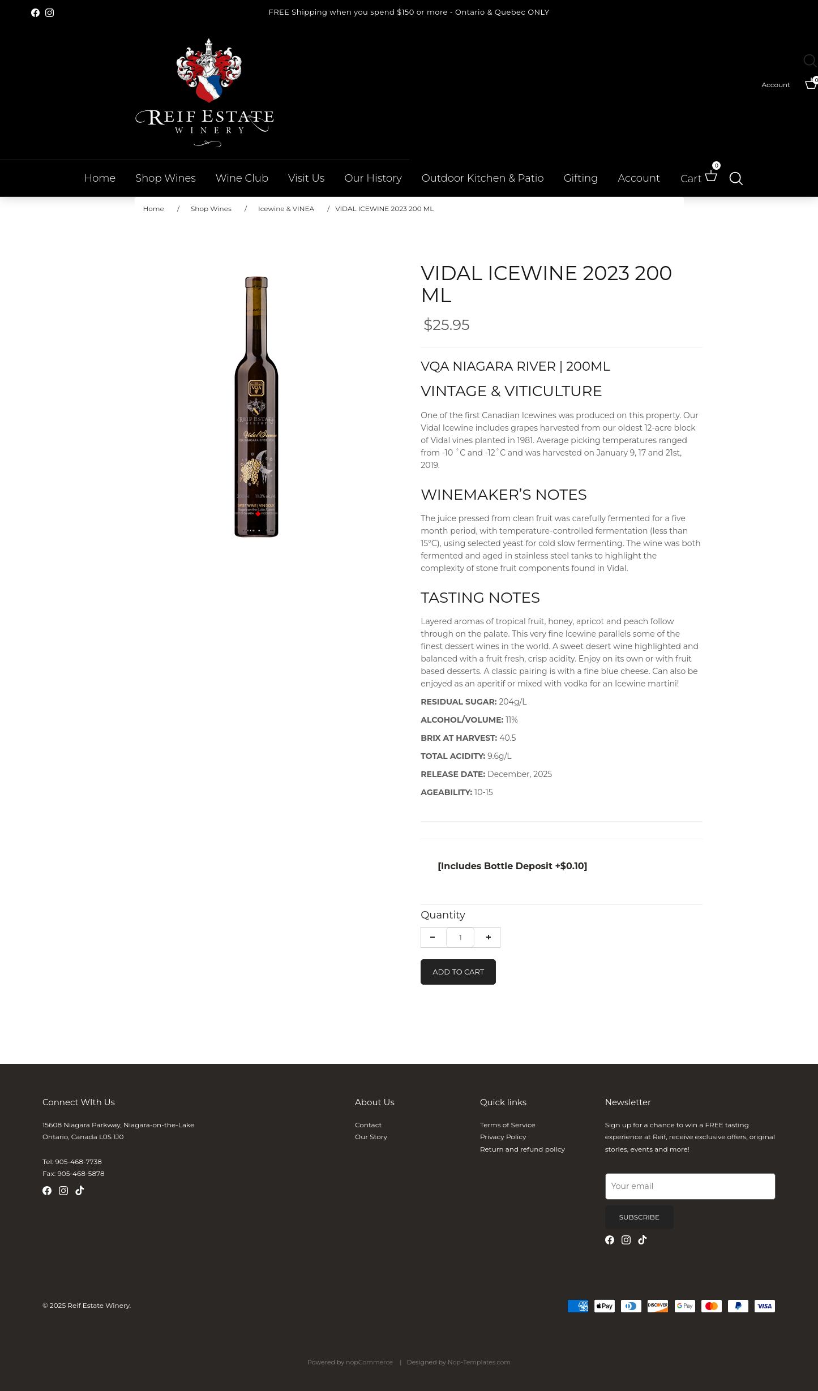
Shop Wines (165, 178)
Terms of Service (508, 1124)
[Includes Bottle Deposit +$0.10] (512, 866)
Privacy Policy (503, 1136)
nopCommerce (369, 1362)
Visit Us (306, 178)
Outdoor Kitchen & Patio (483, 178)
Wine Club (242, 178)
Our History (372, 178)
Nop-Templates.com (479, 1362)
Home (100, 178)
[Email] (690, 1186)
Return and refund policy (522, 1149)
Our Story (371, 1136)
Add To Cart (458, 971)
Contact (368, 1124)
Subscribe (639, 1217)
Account (639, 178)
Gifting (581, 178)
